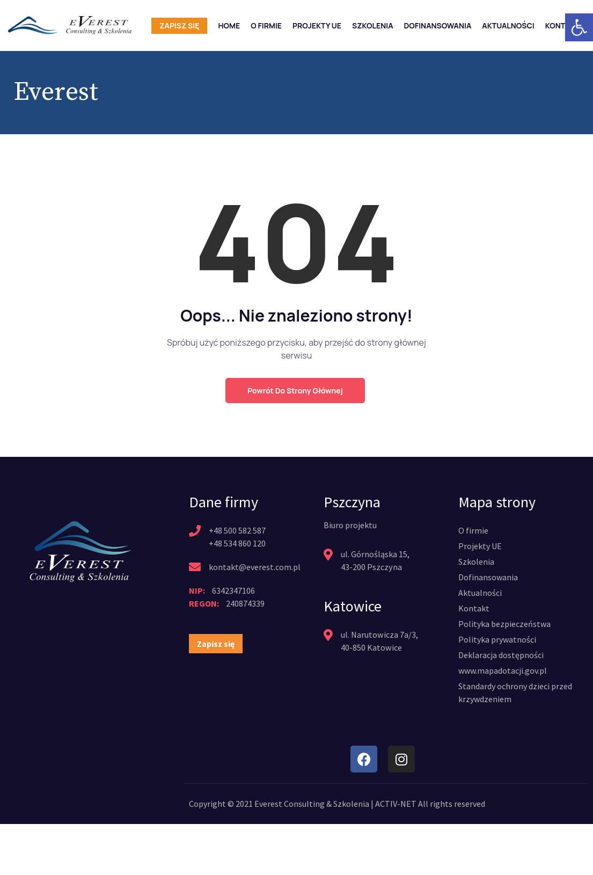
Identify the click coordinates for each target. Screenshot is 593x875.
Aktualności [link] (508, 25)
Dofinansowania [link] (438, 25)
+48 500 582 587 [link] (237, 530)
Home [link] (229, 25)
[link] (579, 27)
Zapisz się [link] (179, 25)
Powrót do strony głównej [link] (294, 390)
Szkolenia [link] (372, 25)
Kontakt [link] (562, 25)
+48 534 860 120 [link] (237, 543)
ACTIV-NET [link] (395, 803)
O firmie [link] (266, 25)
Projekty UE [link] (316, 25)
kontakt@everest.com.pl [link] (255, 567)
